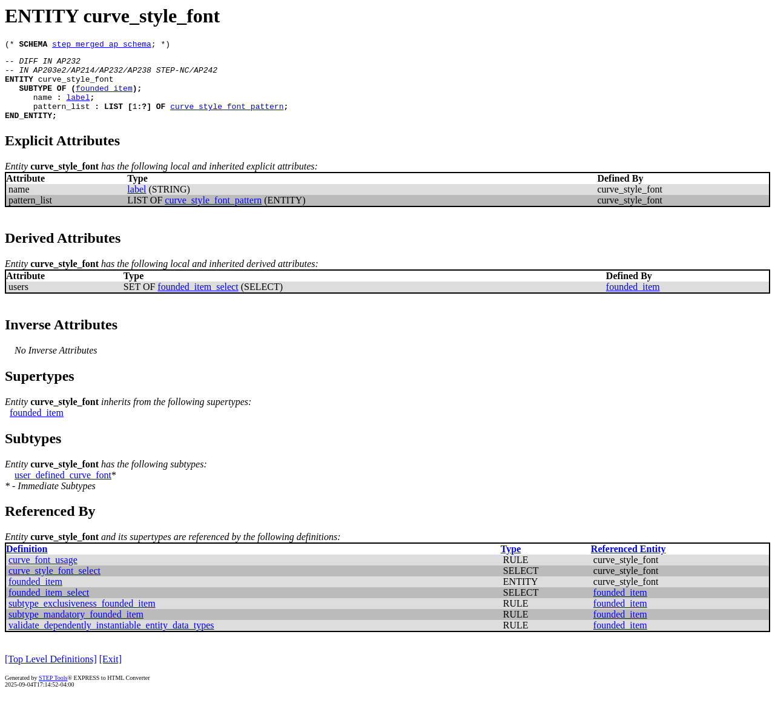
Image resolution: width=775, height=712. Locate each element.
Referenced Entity (628, 563)
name (42, 107)
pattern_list (61, 118)
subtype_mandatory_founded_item (75, 629)
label (78, 107)
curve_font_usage (43, 574)
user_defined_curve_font (63, 489)
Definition (26, 563)
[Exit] (110, 673)
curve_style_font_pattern (226, 118)
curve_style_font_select (54, 585)
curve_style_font (76, 86)
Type (511, 563)
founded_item (104, 96)
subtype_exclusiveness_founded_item (82, 618)
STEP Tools (53, 692)
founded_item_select (197, 301)
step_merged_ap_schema (101, 45)
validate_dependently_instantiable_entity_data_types (111, 640)
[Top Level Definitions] (51, 673)
